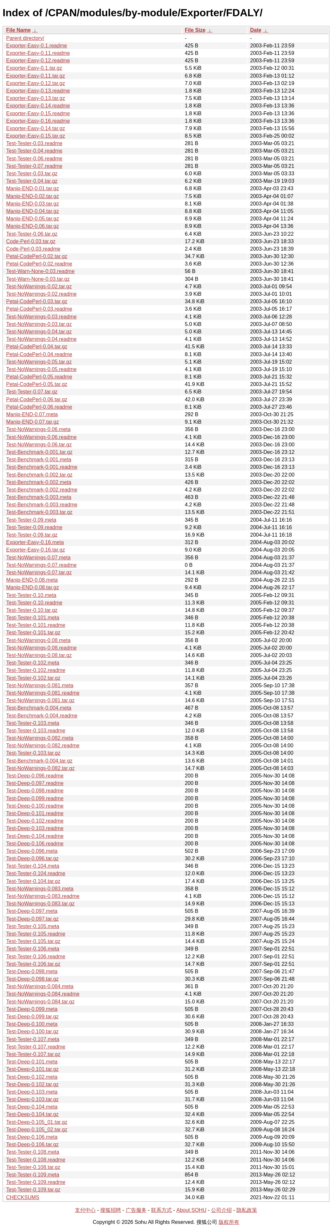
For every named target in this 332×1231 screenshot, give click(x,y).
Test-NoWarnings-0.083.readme (42, 896)
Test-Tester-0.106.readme (35, 956)
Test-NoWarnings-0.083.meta (40, 888)
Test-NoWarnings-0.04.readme (41, 339)
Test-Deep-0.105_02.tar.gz (36, 1129)
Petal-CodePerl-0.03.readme (39, 309)
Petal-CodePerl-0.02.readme (39, 264)
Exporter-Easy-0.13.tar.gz (35, 98)
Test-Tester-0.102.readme (35, 670)
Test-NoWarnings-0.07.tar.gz (39, 572)
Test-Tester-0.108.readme (35, 1160)
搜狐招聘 (110, 1210)
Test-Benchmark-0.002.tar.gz (39, 475)
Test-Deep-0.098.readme (35, 790)
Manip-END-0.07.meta (32, 414)
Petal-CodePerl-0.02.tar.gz (36, 256)
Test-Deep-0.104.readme (35, 836)
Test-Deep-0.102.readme (35, 821)
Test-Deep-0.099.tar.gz (32, 1016)
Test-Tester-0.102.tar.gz (33, 678)
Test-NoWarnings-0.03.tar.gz (39, 324)
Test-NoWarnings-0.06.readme (41, 437)
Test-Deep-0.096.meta (31, 851)
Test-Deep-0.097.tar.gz (32, 919)
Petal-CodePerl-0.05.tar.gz (36, 384)
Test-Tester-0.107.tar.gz (33, 1054)
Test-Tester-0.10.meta (31, 595)
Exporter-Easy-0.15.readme (38, 113)
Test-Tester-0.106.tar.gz (33, 964)
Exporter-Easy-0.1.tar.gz (34, 68)
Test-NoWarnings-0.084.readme (42, 994)
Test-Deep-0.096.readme (35, 775)
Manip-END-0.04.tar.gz (32, 211)
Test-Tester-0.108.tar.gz (33, 1167)
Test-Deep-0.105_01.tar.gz (36, 1122)
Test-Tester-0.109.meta (32, 1174)
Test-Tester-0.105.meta (32, 926)
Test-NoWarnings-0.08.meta (38, 640)
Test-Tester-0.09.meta (31, 520)
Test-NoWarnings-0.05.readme (41, 369)
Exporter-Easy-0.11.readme (38, 53)
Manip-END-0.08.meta (32, 580)
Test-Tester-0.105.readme (35, 934)
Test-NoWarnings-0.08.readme (41, 648)
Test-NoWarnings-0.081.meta (40, 685)
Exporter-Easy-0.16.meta (35, 542)
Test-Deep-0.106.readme (35, 843)
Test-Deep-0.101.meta (31, 1061)
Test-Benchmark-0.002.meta (38, 482)
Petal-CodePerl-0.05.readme (39, 376)
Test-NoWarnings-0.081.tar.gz (40, 700)
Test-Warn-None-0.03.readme (40, 271)
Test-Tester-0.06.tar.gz (31, 234)
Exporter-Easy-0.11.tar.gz (35, 76)
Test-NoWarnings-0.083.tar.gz (40, 903)
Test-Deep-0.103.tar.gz (32, 1099)
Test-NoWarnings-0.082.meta (40, 738)
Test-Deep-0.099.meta (31, 1009)
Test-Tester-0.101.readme (35, 625)
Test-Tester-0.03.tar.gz (31, 173)
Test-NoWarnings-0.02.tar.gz (39, 286)
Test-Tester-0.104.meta (32, 866)
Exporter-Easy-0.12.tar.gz (35, 83)
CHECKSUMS (22, 1197)
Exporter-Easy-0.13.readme (38, 90)
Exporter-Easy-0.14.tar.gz (35, 128)
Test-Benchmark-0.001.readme (41, 467)
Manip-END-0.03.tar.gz (32, 203)
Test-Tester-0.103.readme (35, 730)
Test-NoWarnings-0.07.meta (38, 557)
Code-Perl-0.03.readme (33, 249)
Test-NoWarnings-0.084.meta (40, 986)
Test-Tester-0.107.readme (35, 1047)
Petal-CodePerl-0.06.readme (39, 407)
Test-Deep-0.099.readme (35, 798)
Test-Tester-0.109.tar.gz (33, 1189)
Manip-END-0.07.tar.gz (32, 422)
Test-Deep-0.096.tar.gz (32, 858)
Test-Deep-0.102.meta (31, 1077)
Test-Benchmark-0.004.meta (38, 708)
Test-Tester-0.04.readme (34, 151)
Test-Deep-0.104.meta (31, 1107)
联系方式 (161, 1210)
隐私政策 (246, 1210)
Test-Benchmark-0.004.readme (41, 715)
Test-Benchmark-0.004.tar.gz (39, 761)
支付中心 (85, 1210)
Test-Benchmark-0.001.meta (38, 459)
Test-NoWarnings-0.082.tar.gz (40, 768)
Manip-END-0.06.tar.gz (32, 226)
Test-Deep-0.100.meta (31, 1024)
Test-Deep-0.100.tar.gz (32, 1031)
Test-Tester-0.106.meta (32, 948)
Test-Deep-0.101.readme (35, 813)
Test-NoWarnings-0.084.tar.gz (40, 1001)
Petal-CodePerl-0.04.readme (39, 354)
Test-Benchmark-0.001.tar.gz (39, 452)
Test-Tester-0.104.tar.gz (33, 881)
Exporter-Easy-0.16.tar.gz (35, 550)
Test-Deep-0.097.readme (35, 783)
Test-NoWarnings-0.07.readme (41, 565)
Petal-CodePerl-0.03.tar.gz (36, 301)
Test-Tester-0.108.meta (32, 1152)
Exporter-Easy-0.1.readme (36, 45)
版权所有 (229, 1222)
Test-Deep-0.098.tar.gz (32, 979)
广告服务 (136, 1210)
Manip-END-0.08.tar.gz (32, 587)
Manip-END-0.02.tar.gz (32, 196)
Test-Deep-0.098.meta (31, 971)
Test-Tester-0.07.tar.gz (31, 391)
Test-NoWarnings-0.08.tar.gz (39, 655)
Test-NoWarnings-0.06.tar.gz (39, 444)
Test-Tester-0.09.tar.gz (31, 535)
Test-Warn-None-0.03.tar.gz (38, 279)
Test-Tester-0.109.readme (35, 1182)
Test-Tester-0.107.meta (32, 1039)
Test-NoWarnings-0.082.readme (42, 745)
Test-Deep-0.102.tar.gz (32, 1084)
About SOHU (191, 1210)
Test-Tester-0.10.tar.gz (31, 610)
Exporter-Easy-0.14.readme (38, 105)
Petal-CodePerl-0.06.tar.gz (36, 399)
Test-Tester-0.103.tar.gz (33, 753)
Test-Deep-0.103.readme (35, 828)
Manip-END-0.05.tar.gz (32, 218)
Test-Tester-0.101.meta (32, 617)
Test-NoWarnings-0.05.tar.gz (39, 362)
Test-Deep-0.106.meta (31, 1137)
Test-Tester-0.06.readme (34, 158)
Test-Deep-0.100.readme (35, 806)
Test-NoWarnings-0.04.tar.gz (39, 331)
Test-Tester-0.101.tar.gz (33, 632)
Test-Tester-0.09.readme (34, 527)
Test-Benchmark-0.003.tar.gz (39, 512)
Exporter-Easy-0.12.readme (38, 60)
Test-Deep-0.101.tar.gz (32, 1069)
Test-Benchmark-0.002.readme (41, 489)
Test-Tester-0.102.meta (32, 662)
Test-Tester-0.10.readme (34, 602)
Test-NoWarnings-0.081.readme (42, 693)
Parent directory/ (25, 38)
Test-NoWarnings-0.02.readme (41, 294)
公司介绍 (221, 1210)
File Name (18, 30)
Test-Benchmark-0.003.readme (41, 504)
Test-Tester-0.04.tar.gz (31, 181)
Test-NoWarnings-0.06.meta (38, 429)
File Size (195, 30)
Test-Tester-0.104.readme (35, 873)
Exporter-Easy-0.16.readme (38, 121)
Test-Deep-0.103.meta (31, 1092)
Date (255, 30)
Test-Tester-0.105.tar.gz (33, 941)
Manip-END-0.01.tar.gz (32, 188)
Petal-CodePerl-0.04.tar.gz (36, 346)
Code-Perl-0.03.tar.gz (30, 241)
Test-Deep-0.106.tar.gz (32, 1144)
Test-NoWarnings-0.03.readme (41, 316)
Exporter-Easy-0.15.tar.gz (35, 136)
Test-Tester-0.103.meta (32, 723)
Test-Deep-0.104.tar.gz (32, 1114)
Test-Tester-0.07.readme (34, 166)
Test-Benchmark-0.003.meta (38, 497)
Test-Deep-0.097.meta (31, 911)
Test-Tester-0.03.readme (34, 143)
